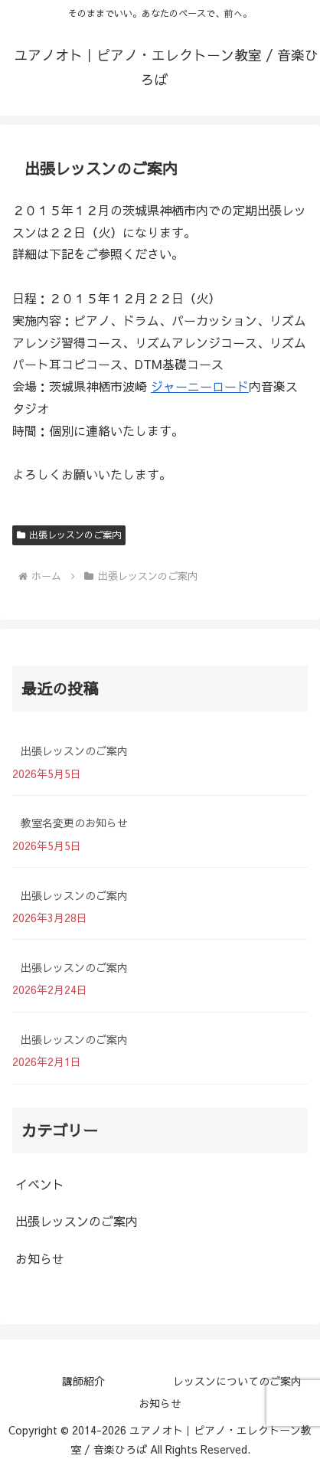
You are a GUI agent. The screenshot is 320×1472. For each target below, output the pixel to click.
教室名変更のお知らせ (74, 822)
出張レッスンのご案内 (69, 534)
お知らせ (160, 1403)
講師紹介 (83, 1381)
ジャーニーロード (200, 386)
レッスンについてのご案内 (237, 1381)
